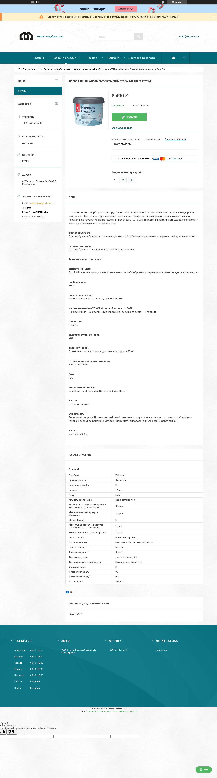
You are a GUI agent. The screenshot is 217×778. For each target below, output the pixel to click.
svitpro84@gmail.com (41, 203)
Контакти (114, 57)
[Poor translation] (12, 732)
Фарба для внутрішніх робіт (87, 69)
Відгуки (22, 91)
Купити (132, 117)
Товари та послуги (65, 57)
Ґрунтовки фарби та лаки (57, 69)
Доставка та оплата (141, 57)
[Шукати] (138, 36)
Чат (203, 769)
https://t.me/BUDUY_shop (35, 212)
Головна (38, 57)
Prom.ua (124, 708)
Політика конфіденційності (125, 711)
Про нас (91, 57)
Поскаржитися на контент (99, 711)
